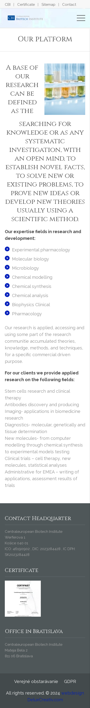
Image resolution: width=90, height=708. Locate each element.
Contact (69, 4)
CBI (8, 4)
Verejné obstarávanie (36, 681)
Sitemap (48, 4)
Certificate (26, 4)
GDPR (70, 681)
